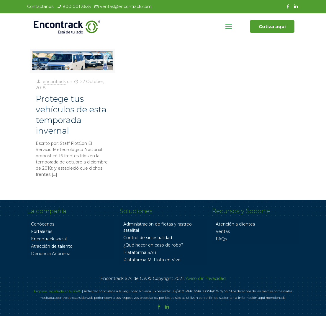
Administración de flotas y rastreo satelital (157, 227)
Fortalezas (41, 231)
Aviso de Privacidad (206, 278)
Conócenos (42, 224)
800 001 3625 (77, 6)
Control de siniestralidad (147, 237)
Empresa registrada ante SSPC (57, 291)
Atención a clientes (235, 224)
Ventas (223, 231)
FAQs (221, 239)
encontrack (54, 81)
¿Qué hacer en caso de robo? (153, 245)
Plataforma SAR (139, 252)
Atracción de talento (52, 246)
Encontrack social (49, 239)
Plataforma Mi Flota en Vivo (152, 259)
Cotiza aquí (272, 26)
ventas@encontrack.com (126, 6)
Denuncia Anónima (51, 253)
